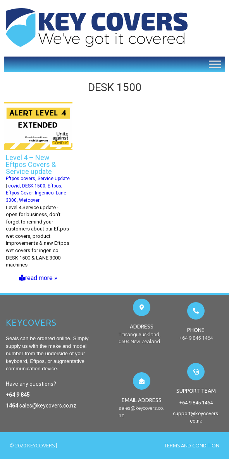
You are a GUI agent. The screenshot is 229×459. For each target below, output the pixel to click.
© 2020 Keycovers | (33, 445)
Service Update (54, 178)
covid (14, 186)
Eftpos (54, 186)
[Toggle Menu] (215, 64)
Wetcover (29, 200)
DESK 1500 (33, 186)
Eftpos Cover (19, 193)
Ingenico (44, 193)
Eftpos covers (20, 178)
